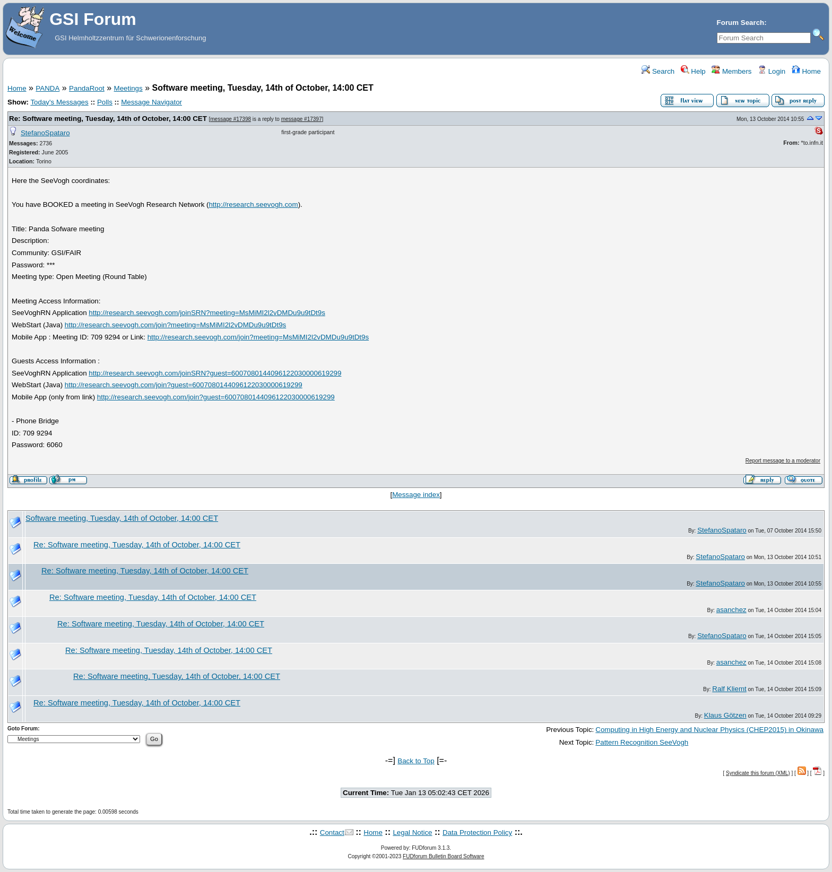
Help (693, 71)
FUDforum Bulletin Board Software (443, 856)
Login (771, 71)
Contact (332, 832)
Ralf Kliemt (729, 689)
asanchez (731, 610)
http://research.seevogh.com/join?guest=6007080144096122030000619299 (183, 385)
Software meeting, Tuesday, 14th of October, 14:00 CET (121, 518)
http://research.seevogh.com (253, 204)
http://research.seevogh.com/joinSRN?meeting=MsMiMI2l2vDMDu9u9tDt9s (207, 313)
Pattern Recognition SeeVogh (641, 742)
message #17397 (301, 119)
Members (731, 71)
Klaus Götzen (725, 715)
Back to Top (415, 761)
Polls (104, 102)
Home (806, 71)
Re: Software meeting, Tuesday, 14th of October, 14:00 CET (109, 119)
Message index (416, 495)
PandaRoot (87, 88)
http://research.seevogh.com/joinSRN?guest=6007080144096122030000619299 (215, 373)
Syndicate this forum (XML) (758, 773)
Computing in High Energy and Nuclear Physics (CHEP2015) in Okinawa (709, 730)
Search (658, 71)
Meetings (128, 88)
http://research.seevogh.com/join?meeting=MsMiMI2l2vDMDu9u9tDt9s (175, 325)
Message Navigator (151, 102)
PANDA (47, 88)
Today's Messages (59, 102)
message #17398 (230, 119)
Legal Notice (412, 832)
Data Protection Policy (477, 832)
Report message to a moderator (783, 461)
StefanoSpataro (45, 133)
